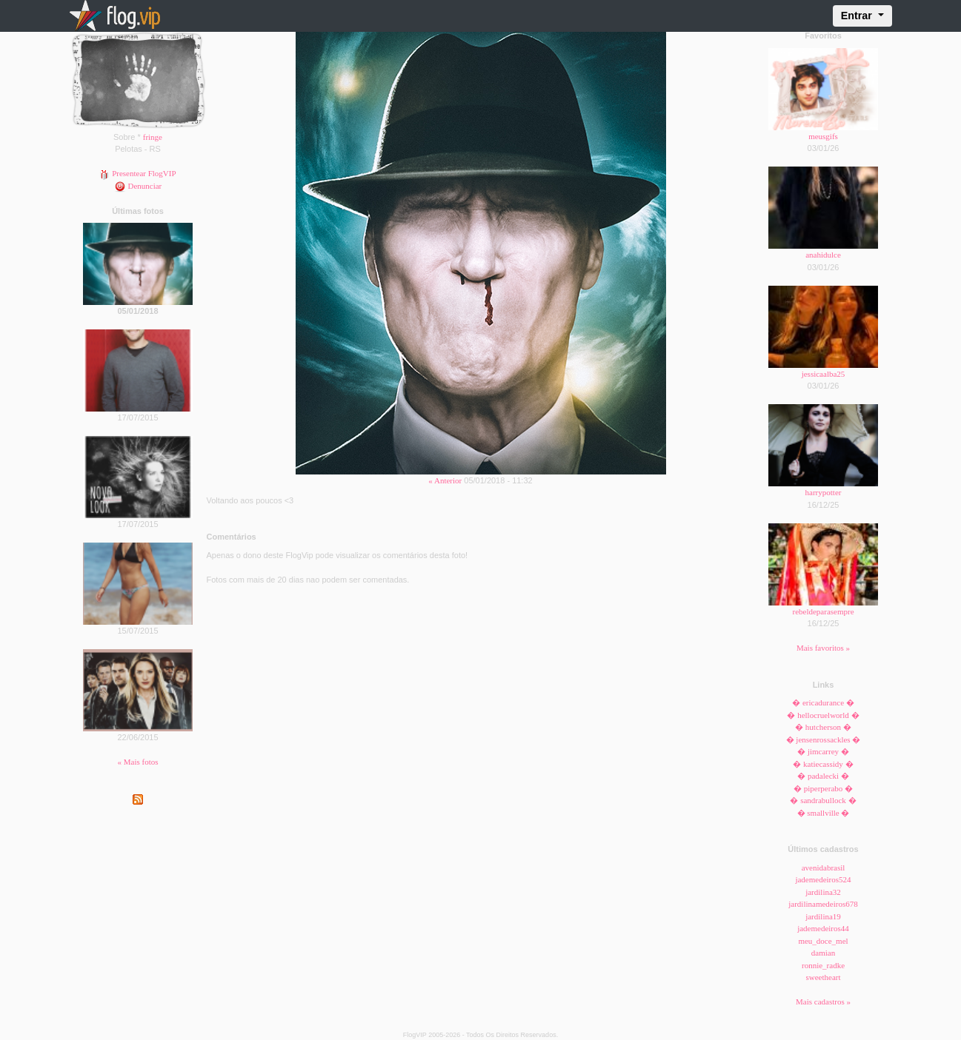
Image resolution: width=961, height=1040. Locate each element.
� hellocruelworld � (823, 715)
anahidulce (823, 254)
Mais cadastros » (823, 1001)
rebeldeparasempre (823, 611)
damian (823, 952)
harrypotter (823, 492)
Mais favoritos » (823, 647)
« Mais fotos (138, 761)
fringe (152, 136)
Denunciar (138, 185)
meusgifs (823, 136)
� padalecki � (823, 775)
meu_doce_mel (823, 940)
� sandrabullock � (823, 800)
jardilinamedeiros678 (822, 903)
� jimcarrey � (823, 751)
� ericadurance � (823, 702)
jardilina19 (823, 916)
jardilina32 (823, 892)
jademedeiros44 (823, 928)
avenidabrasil (823, 867)
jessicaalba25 (823, 373)
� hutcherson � (823, 726)
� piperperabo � (823, 788)
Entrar (858, 15)
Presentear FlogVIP (137, 173)
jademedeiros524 (823, 879)
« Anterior (445, 480)
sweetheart (822, 977)
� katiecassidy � (823, 763)
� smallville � (823, 812)
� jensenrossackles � (823, 739)
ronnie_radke (823, 965)
